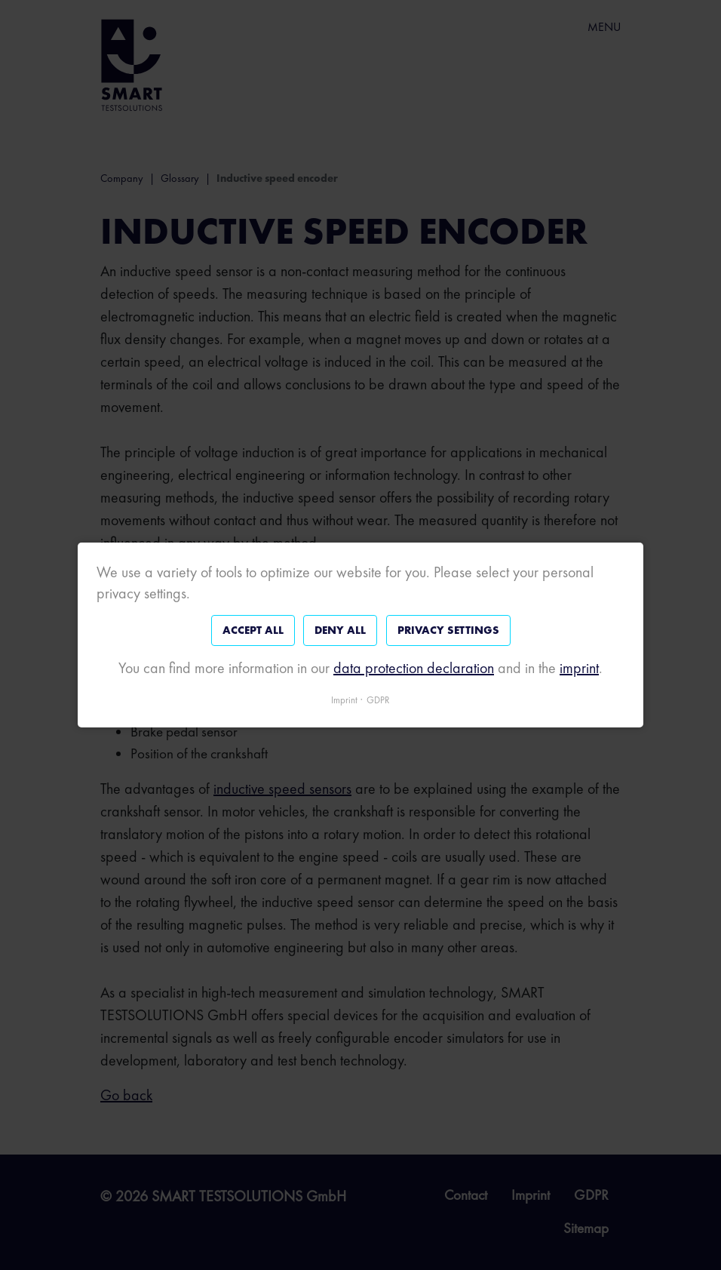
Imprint (344, 699)
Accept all (253, 630)
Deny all (340, 630)
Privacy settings (448, 630)
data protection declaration (413, 668)
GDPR (378, 699)
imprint (579, 668)
